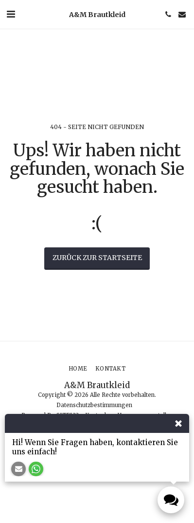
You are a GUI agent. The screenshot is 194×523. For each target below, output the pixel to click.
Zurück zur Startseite (97, 257)
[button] (10, 13)
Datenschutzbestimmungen (94, 405)
